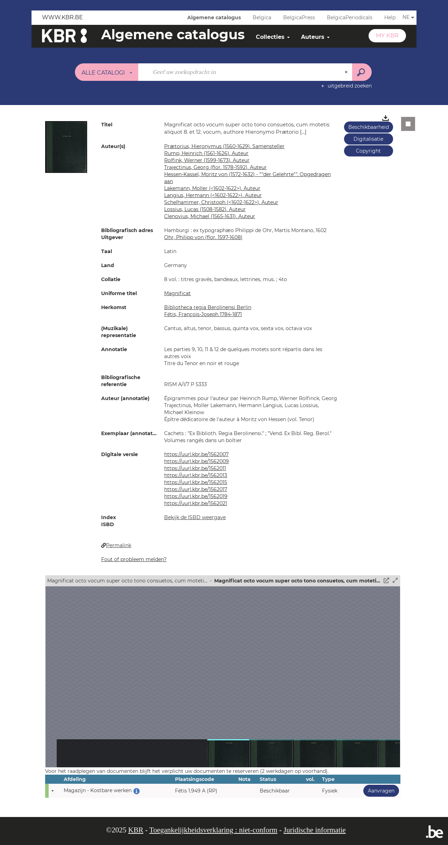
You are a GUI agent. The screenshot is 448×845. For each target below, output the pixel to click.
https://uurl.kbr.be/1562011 (195, 468)
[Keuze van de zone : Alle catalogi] (107, 72)
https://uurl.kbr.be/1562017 (195, 489)
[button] (66, 147)
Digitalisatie (368, 139)
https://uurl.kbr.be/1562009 (196, 461)
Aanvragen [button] (378, 790)
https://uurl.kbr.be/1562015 (195, 482)
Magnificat (177, 293)
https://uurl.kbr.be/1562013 (195, 475)
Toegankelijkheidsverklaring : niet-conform (213, 830)
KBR (135, 830)
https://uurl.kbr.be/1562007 (196, 454)
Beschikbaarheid (368, 127)
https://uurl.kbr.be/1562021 (195, 503)
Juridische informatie (315, 830)
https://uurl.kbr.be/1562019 (195, 496)
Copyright (368, 151)
